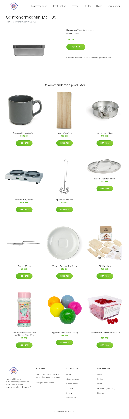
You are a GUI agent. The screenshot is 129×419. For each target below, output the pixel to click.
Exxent (91, 33)
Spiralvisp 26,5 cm (64, 202)
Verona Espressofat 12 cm (64, 269)
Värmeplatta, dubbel (24, 202)
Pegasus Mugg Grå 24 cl (24, 136)
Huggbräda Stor (64, 136)
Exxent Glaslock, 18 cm (104, 181)
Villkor (99, 387)
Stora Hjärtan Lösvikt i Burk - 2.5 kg (105, 337)
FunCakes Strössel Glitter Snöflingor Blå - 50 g (24, 337)
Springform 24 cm (104, 136)
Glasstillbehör (59, 7)
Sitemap (100, 396)
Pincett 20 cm (24, 269)
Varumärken (114, 7)
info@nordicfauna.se (45, 386)
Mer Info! (76, 50)
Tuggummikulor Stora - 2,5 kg (64, 335)
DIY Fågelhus (105, 269)
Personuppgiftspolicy (106, 391)
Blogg (99, 7)
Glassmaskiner (39, 7)
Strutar (87, 7)
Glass (68, 377)
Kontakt (100, 382)
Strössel (75, 7)
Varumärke (82, 33)
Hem (8, 25)
